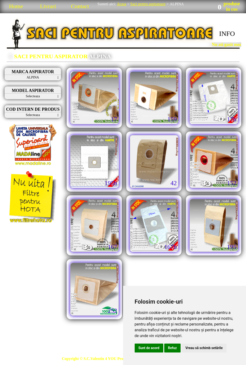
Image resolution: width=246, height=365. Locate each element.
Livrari (48, 6)
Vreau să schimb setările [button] (204, 348)
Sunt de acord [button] (149, 348)
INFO (227, 33)
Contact (80, 6)
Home (16, 6)
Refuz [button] (172, 348)
